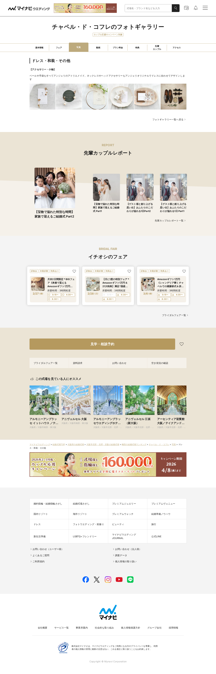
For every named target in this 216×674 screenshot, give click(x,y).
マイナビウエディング (40, 444)
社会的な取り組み (104, 627)
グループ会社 (154, 627)
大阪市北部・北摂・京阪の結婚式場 (102, 444)
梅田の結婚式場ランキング (134, 444)
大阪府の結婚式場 (76, 444)
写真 (174, 444)
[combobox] (148, 8)
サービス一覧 (61, 627)
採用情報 (173, 627)
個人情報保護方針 (130, 627)
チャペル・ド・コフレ (159, 444)
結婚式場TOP (58, 444)
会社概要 (42, 627)
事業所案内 (82, 627)
